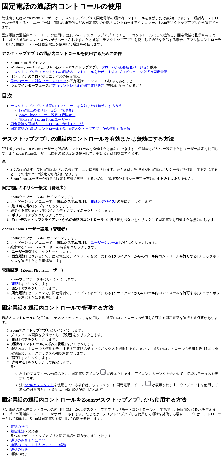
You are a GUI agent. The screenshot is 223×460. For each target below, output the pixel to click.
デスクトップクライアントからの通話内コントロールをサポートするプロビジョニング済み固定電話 (88, 72)
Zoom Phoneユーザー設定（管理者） (47, 115)
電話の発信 (19, 426)
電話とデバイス (103, 201)
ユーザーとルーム (104, 242)
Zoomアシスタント (39, 385)
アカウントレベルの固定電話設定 (78, 85)
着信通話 (17, 431)
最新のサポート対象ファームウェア (38, 81)
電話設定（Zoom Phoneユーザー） (45, 119)
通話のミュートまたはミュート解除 (38, 445)
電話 (15, 284)
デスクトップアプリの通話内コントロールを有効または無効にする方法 (66, 106)
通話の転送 (19, 449)
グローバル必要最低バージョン (125, 67)
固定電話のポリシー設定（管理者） (47, 110)
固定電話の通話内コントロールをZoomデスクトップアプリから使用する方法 (70, 128)
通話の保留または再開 (27, 440)
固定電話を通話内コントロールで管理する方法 (47, 124)
